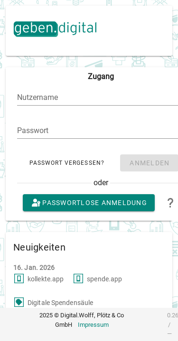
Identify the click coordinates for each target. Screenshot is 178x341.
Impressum (93, 324)
